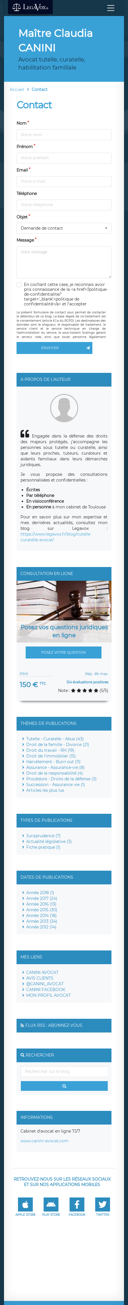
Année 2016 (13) (41, 904)
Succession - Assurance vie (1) (55, 784)
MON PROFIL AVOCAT (48, 995)
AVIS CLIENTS (39, 978)
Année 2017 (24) (41, 898)
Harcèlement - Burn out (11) (53, 761)
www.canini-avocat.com (44, 1140)
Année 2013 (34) (41, 921)
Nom (22, 123)
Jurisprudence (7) (43, 835)
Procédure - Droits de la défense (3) (61, 778)
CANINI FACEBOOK (45, 989)
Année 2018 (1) (40, 892)
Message (25, 240)
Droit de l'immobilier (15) (51, 756)
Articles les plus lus (45, 790)
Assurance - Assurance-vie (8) (55, 767)
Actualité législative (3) (49, 841)
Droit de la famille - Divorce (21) (57, 744)
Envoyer (66, 348)
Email (22, 170)
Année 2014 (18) (41, 915)
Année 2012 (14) (41, 927)
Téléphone (27, 193)
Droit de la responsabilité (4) (54, 773)
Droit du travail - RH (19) (50, 750)
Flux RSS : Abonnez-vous (53, 1025)
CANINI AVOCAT (42, 972)
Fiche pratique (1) (43, 847)
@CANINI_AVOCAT (45, 983)
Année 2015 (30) (41, 909)
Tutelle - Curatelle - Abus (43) (55, 738)
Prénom (25, 146)
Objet (22, 217)
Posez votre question (63, 652)
